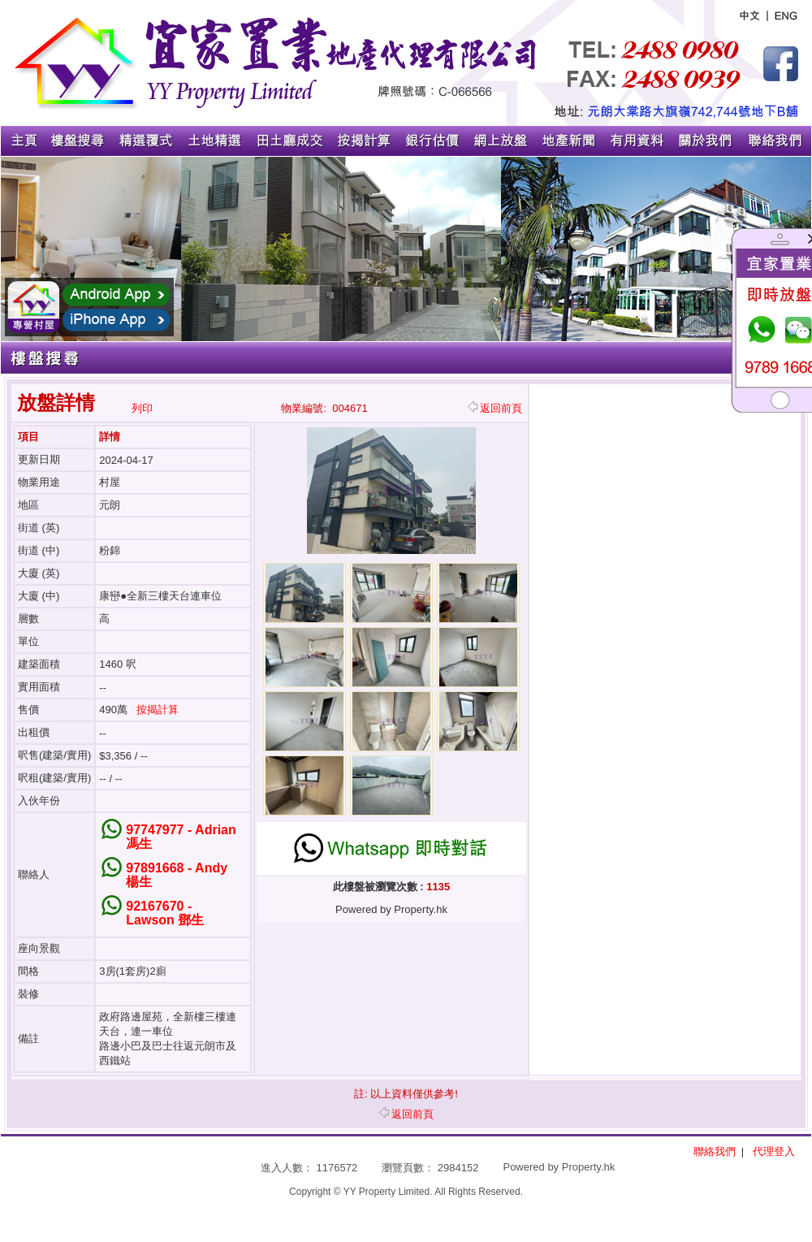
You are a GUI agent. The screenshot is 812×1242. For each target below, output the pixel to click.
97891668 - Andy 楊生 (176, 875)
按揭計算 (157, 709)
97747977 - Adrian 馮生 (180, 836)
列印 (142, 408)
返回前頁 (495, 408)
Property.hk (588, 1167)
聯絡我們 (714, 1151)
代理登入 (774, 1151)
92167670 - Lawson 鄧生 (165, 913)
